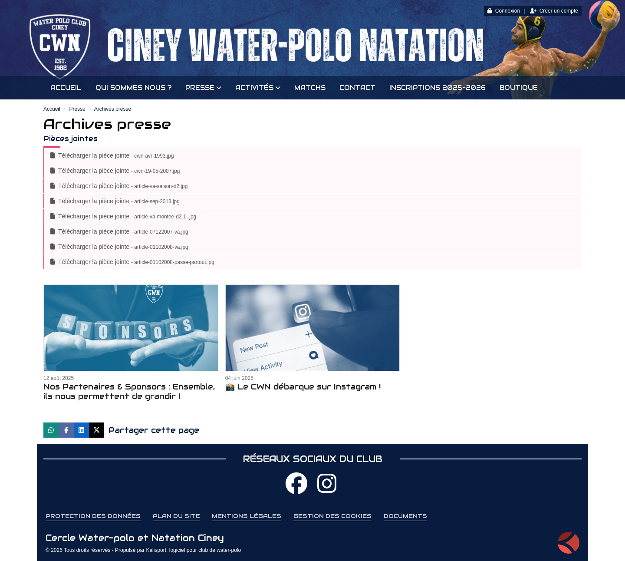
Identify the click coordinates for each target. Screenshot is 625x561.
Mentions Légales (246, 516)
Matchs (310, 88)
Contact (357, 88)
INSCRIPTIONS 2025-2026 (437, 88)
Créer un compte (554, 11)
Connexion (503, 11)
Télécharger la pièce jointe (112, 155)
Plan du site (176, 516)
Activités (257, 88)
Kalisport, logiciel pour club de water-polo (193, 550)
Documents (405, 516)
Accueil (66, 88)
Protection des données (93, 516)
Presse (203, 88)
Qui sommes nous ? (133, 88)
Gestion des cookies (332, 516)
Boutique (519, 88)
